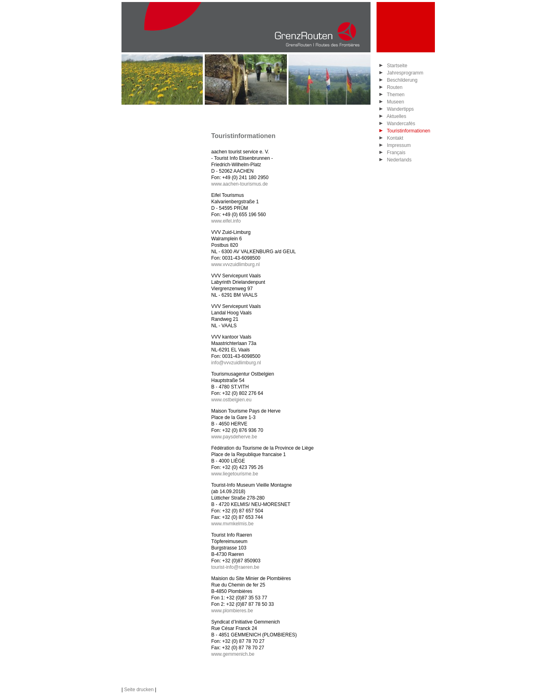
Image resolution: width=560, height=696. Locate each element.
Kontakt (393, 138)
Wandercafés (399, 123)
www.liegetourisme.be (234, 474)
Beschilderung (401, 80)
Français (395, 152)
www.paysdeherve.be (234, 437)
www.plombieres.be (232, 610)
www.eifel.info (226, 221)
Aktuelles (395, 116)
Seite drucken (138, 689)
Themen (394, 94)
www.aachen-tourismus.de (239, 184)
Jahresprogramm (403, 73)
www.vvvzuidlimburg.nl (235, 264)
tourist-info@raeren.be (235, 567)
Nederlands (398, 160)
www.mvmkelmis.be (232, 524)
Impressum (397, 145)
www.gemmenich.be (232, 654)
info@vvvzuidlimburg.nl (236, 363)
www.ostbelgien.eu (231, 400)
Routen (393, 87)
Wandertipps (399, 109)
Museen (394, 102)
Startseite (395, 65)
